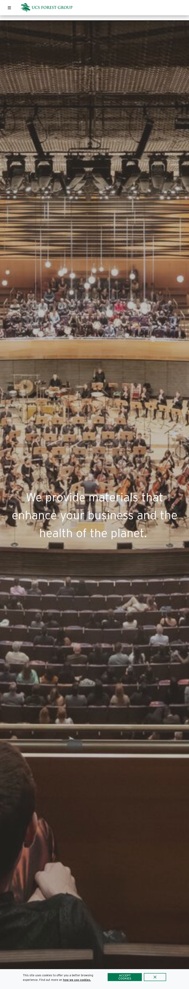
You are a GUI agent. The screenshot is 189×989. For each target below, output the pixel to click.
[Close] (155, 977)
